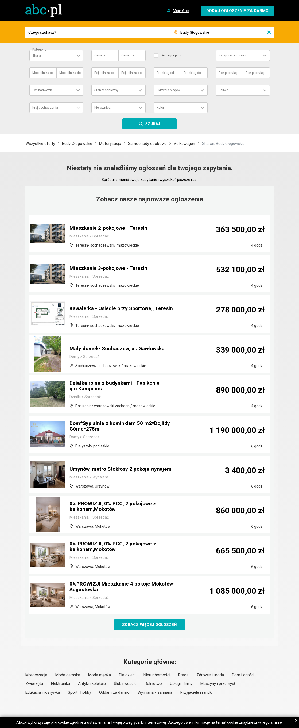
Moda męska (99, 675)
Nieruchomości (156, 675)
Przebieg (165, 73)
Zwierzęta (34, 683)
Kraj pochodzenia (45, 108)
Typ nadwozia (42, 90)
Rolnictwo (153, 683)
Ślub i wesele (125, 683)
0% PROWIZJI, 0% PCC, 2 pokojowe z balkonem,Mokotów (114, 507)
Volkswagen (184, 143)
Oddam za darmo (114, 692)
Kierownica (102, 108)
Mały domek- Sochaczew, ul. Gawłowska (119, 349)
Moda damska (67, 675)
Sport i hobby (79, 692)
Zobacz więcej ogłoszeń (149, 624)
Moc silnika (43, 73)
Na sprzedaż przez (232, 55)
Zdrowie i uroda (210, 675)
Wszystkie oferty (40, 143)
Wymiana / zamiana (155, 692)
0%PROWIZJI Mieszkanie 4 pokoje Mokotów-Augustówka (124, 587)
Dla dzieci (127, 675)
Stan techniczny (106, 90)
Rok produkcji (230, 73)
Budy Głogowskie (77, 143)
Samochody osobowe (147, 143)
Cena (100, 55)
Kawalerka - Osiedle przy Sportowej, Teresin (123, 308)
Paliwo (223, 90)
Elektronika (60, 683)
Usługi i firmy (181, 683)
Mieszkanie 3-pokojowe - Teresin (109, 268)
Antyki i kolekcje (92, 683)
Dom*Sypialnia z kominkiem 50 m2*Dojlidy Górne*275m (120, 426)
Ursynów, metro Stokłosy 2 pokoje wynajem (122, 469)
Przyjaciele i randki (196, 692)
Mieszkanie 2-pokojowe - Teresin (109, 228)
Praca (183, 675)
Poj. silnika (104, 73)
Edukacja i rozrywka (42, 692)
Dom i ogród (243, 675)
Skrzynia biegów (168, 90)
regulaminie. (272, 722)
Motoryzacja (110, 143)
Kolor (160, 108)
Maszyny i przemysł (217, 683)
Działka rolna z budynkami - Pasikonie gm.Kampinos (115, 386)
